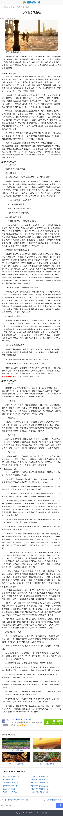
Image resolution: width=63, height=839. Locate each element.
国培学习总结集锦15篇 (40, 789)
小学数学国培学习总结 (10, 786)
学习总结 (26, 7)
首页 (12, 7)
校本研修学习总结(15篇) (40, 792)
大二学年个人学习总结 (10, 792)
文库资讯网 (29, 813)
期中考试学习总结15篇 (10, 783)
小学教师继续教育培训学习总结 (18, 800)
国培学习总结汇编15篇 (40, 779)
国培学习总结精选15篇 (40, 786)
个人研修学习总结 (9, 779)
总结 (18, 7)
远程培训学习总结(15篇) (40, 776)
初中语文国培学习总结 (53, 800)
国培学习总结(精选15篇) (40, 783)
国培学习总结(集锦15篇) (11, 776)
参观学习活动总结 (9, 789)
